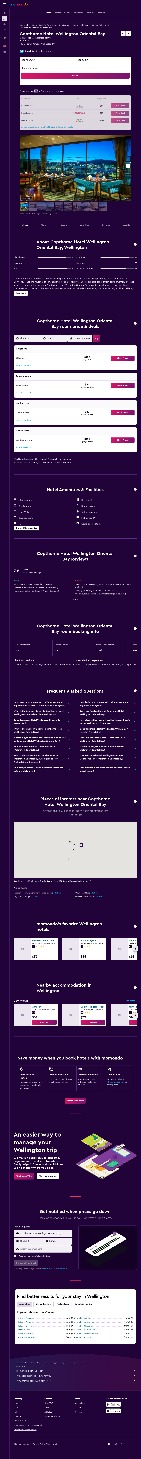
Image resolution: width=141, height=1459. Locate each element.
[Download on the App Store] (113, 1410)
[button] (5, 4)
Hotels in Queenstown (27, 1326)
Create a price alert (115, 1082)
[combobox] (45, 1233)
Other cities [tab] (24, 1304)
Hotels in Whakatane (26, 1338)
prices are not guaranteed (73, 1363)
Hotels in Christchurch (85, 1330)
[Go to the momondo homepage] (19, 4)
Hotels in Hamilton (84, 1338)
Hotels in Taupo (24, 1322)
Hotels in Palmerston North (88, 1334)
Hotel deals (24, 25)
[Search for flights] (4, 13)
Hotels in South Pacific (40, 25)
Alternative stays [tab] (43, 1304)
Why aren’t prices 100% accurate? (76, 1381)
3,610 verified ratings (42, 51)
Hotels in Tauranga (25, 1318)
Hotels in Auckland (84, 1318)
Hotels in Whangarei (85, 1322)
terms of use (48, 1269)
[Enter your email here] (45, 1249)
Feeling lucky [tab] (63, 1304)
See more (130, 1001)
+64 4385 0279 (27, 47)
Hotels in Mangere (84, 1326)
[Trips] (4, 38)
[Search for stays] (4, 18)
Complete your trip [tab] (84, 1304)
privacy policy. (62, 1269)
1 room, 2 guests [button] (30, 68)
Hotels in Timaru (24, 1330)
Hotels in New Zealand (60, 25)
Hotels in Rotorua (25, 1334)
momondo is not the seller (76, 1371)
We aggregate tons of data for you (76, 1376)
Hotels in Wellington (80, 25)
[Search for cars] (4, 24)
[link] (44, 1022)
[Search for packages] (4, 30)
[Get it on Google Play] (113, 1404)
